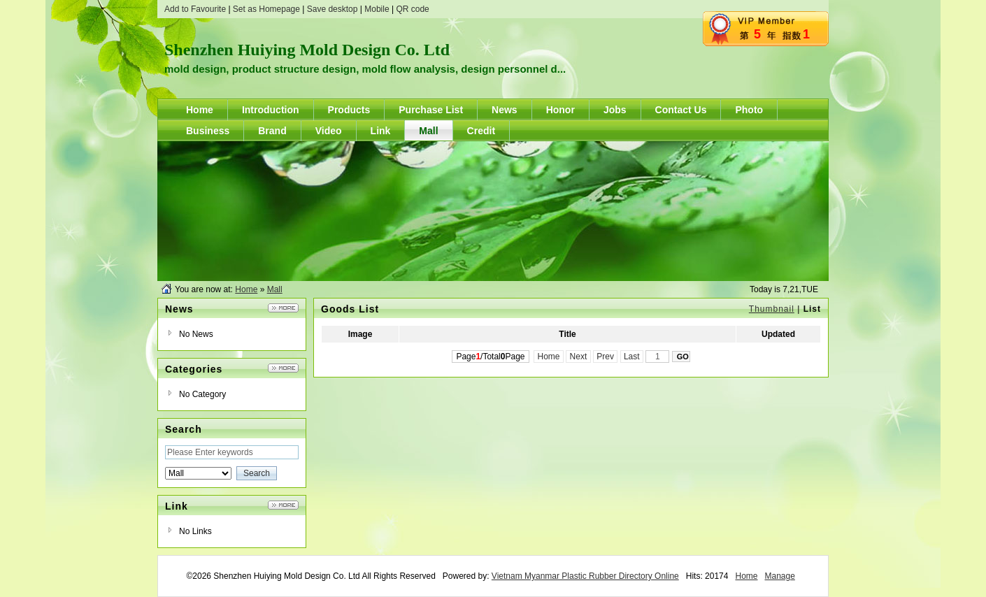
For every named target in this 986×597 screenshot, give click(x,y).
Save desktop (332, 9)
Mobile (376, 9)
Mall (275, 289)
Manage (780, 576)
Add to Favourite (195, 9)
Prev (605, 356)
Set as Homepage (266, 9)
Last (632, 356)
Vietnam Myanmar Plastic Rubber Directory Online (585, 576)
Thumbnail (771, 309)
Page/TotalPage (490, 356)
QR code (412, 9)
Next (578, 356)
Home (246, 289)
